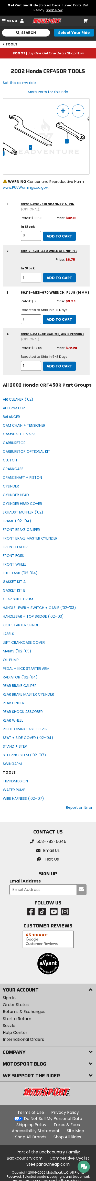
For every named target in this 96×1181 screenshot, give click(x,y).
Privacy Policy (65, 1112)
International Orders (23, 1039)
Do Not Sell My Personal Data (53, 1118)
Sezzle (9, 1026)
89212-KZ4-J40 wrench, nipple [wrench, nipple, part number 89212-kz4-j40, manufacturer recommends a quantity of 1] (49, 251)
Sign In (9, 998)
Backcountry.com (24, 1158)
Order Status (16, 1005)
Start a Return (17, 1019)
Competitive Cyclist (69, 1158)
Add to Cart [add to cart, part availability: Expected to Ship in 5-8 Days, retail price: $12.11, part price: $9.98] (59, 319)
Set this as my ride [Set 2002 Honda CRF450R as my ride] (19, 82)
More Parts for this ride (48, 91)
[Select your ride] (74, 33)
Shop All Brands (30, 1137)
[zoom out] (78, 110)
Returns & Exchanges (24, 1012)
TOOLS (10, 44)
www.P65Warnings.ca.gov (25, 187)
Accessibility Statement (36, 1131)
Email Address (25, 881)
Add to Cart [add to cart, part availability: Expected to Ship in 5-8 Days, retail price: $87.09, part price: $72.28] (59, 366)
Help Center (15, 1032)
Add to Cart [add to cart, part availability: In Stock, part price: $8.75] (59, 277)
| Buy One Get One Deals (48, 53)
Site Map (75, 1131)
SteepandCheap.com (48, 1164)
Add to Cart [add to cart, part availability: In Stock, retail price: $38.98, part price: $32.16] (59, 236)
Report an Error (79, 807)
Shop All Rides (67, 1137)
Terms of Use (30, 1112)
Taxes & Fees (67, 1125)
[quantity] (31, 236)
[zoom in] (63, 110)
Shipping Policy (31, 1125)
